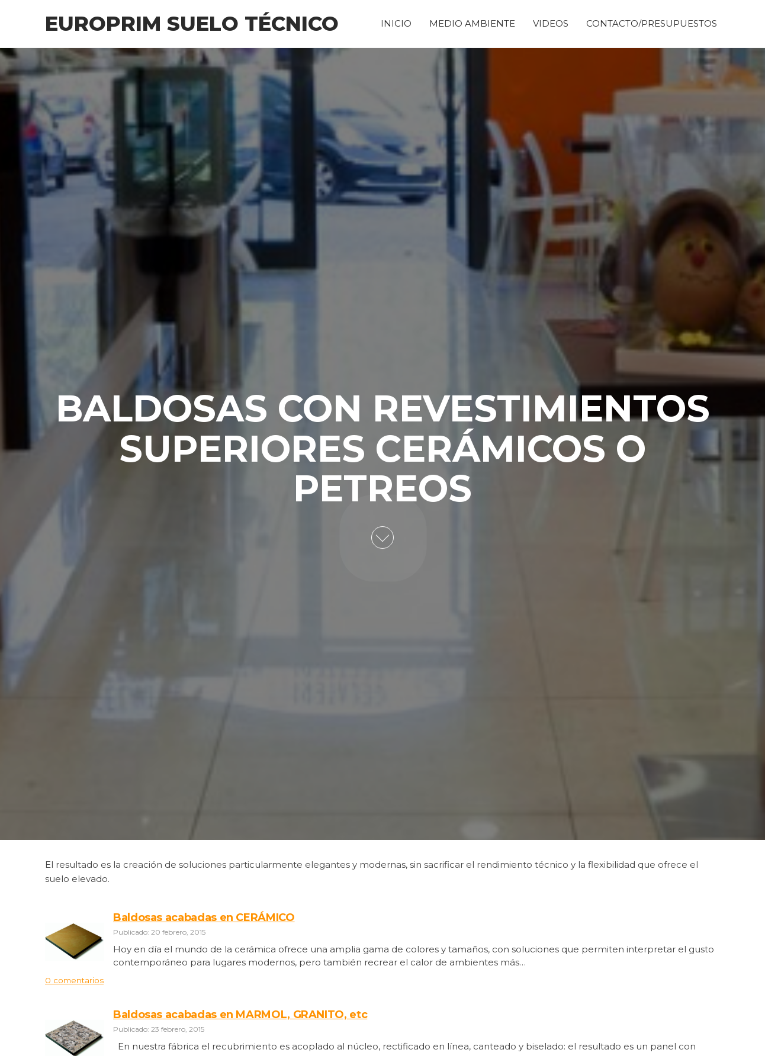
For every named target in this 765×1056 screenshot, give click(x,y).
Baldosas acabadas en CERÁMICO (204, 917)
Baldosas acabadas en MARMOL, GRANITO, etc (240, 1014)
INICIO (396, 22)
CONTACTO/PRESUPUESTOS (651, 22)
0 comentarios (74, 980)
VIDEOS (550, 22)
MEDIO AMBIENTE (472, 22)
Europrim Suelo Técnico (192, 23)
